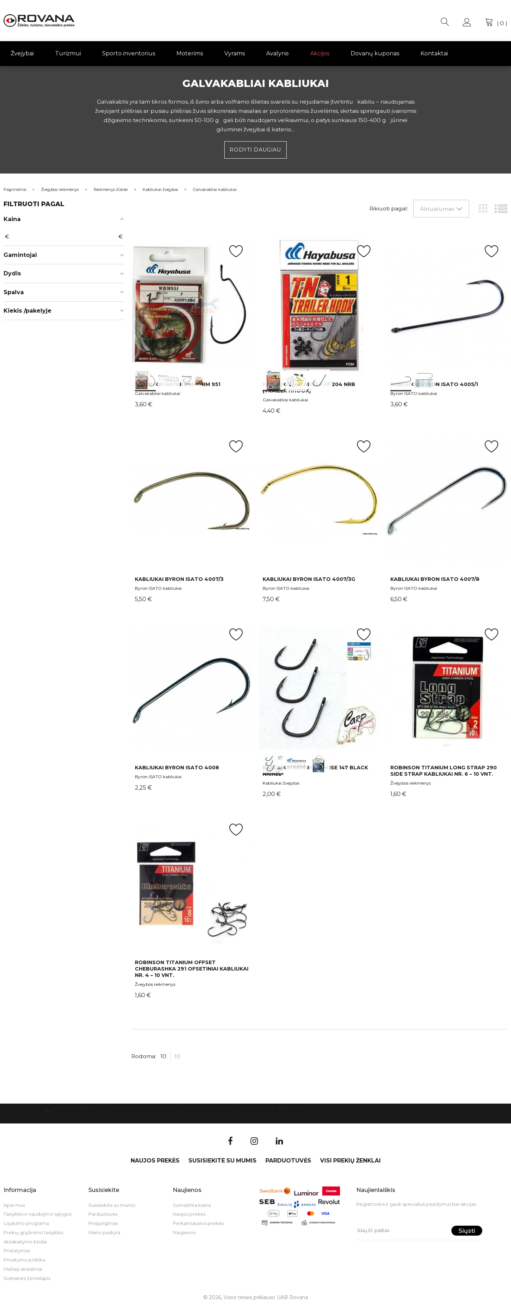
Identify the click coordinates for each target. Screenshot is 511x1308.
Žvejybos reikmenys (410, 784)
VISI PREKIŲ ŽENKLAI (271, 1109)
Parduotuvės (209, 1109)
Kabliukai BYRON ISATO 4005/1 (434, 385)
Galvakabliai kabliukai (157, 394)
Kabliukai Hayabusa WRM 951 (177, 385)
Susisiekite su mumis (144, 1109)
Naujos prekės (76, 1109)
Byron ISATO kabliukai (413, 394)
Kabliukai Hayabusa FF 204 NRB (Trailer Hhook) (309, 388)
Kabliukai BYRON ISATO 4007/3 (179, 580)
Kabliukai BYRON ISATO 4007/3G (309, 580)
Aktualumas (437, 209)
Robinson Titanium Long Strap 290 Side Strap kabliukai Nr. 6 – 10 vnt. (443, 771)
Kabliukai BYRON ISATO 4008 (177, 768)
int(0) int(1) (447, 306)
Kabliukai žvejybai (281, 784)
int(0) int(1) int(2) (191, 306)
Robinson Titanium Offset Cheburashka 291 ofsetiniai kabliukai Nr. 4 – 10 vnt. (191, 969)
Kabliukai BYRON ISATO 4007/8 (434, 580)
